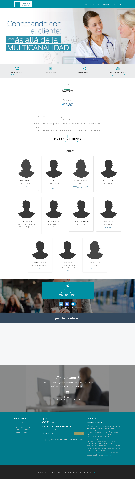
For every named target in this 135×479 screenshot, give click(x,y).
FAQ (114, 4)
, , (105, 426)
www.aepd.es (107, 456)
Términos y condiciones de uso (25, 427)
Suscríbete (79, 433)
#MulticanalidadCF (67, 294)
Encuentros (106, 4)
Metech (94, 472)
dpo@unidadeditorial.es (94, 452)
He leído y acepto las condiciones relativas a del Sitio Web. (62, 440)
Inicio (85, 4)
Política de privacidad (22, 430)
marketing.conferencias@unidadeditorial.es (67, 399)
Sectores (18, 425)
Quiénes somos (94, 4)
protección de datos (75, 439)
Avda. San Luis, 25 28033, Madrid (67, 138)
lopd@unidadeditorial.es (94, 447)
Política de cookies (21, 432)
